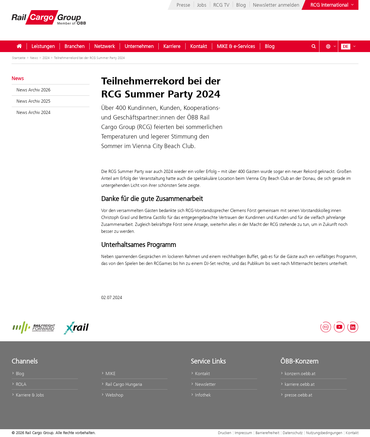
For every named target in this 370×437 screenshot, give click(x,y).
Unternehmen (139, 46)
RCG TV (221, 5)
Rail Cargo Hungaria (121, 384)
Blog (241, 5)
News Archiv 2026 (33, 90)
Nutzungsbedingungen (324, 432)
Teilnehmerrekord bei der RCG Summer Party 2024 (89, 58)
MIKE (108, 373)
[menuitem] (19, 46)
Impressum (243, 432)
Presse (183, 5)
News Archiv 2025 (33, 101)
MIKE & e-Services (236, 46)
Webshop (112, 395)
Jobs (201, 5)
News (34, 58)
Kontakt (198, 46)
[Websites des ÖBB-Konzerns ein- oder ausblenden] (332, 5)
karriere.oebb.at (297, 384)
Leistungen (43, 46)
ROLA (19, 384)
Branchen (74, 46)
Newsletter (203, 384)
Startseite (18, 58)
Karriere (171, 46)
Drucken (224, 432)
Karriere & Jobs (28, 395)
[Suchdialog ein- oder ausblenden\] (313, 46)
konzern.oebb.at (297, 373)
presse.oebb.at (296, 395)
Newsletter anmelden (276, 5)
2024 (45, 58)
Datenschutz (293, 432)
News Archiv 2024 (33, 112)
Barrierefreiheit (267, 432)
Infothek (201, 395)
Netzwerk (104, 46)
